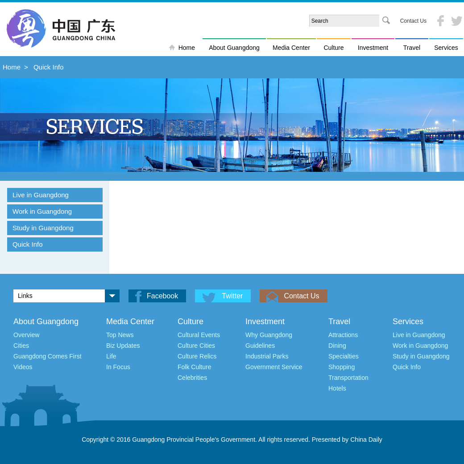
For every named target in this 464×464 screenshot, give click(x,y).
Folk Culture (194, 366)
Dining (337, 345)
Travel (411, 47)
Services (446, 47)
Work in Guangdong (42, 211)
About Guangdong (234, 47)
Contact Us (413, 21)
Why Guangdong (268, 334)
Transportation (348, 377)
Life (111, 356)
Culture (333, 47)
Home (186, 47)
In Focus (118, 366)
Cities (21, 345)
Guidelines (260, 345)
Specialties (343, 356)
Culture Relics (197, 356)
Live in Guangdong (40, 195)
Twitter (232, 296)
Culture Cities (196, 345)
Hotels (337, 388)
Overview (26, 334)
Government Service (273, 366)
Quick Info (48, 67)
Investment (373, 47)
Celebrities (192, 377)
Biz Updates (123, 345)
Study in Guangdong (43, 228)
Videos (23, 366)
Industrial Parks (266, 356)
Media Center (291, 47)
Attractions (343, 334)
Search (386, 21)
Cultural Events (199, 334)
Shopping (341, 366)
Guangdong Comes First (47, 356)
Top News (119, 334)
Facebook (162, 296)
